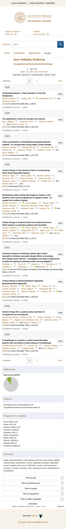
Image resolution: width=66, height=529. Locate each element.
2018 (5, 325)
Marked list (11, 34)
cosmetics (23, 468)
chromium (7, 468)
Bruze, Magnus (9, 422)
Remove (61, 506)
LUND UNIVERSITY (19, 3)
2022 (5, 186)
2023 (5, 155)
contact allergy (28, 460)
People (47, 53)
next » (60, 81)
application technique (41, 463)
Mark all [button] (47, 75)
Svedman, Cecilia (10, 430)
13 (14, 424)
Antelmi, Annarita (10, 435)
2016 (5, 351)
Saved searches (41, 34)
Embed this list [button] (26, 75)
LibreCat (37, 515)
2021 (5, 269)
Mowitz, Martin (9, 438)
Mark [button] (60, 94)
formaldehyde (8, 471)
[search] (34, 44)
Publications (19, 53)
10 (27, 72)
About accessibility (34, 522)
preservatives (21, 463)
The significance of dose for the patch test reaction (23, 119)
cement (39, 465)
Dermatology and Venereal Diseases (17, 405)
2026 (5, 104)
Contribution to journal (11, 107)
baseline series (15, 465)
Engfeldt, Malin (9, 443)
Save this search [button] (37, 75)
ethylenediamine (53, 468)
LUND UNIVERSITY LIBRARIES (42, 3)
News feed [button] (16, 75)
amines (29, 463)
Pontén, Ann (8, 424)
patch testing (48, 460)
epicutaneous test (39, 468)
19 (32, 405)
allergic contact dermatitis (13, 460)
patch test (38, 460)
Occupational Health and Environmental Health (20, 407)
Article (25, 107)
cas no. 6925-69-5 (29, 465)
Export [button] (53, 75)
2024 (5, 127)
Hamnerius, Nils (9, 432)
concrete (15, 468)
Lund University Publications (39, 16)
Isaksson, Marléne (10, 427)
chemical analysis (50, 465)
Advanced (6, 44)
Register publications (13, 31)
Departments (34, 53)
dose (30, 468)
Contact (45, 522)
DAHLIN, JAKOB (10, 440)
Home (7, 53)
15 (16, 422)
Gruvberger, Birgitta (11, 446)
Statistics (36, 31)
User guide (22, 522)
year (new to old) (41, 72)
